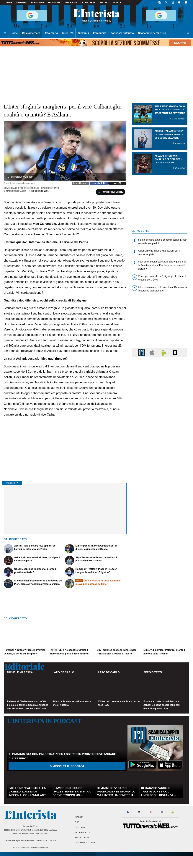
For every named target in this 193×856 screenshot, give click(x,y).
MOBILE (117, 2)
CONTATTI (104, 2)
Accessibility (82, 832)
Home (9, 2)
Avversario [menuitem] (51, 33)
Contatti (80, 827)
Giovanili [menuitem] (83, 33)
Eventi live (37, 2)
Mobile (79, 817)
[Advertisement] (159, 504)
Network (21, 2)
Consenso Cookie (85, 843)
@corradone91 (38, 191)
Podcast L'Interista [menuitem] (122, 33)
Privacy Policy (83, 837)
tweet (117, 183)
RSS (77, 822)
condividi (99, 183)
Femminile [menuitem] (99, 33)
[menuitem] (4, 33)
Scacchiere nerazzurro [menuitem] (152, 33)
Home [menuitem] (14, 33)
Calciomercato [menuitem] (31, 33)
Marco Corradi (15, 191)
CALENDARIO (88, 2)
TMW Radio (70, 2)
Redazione (54, 2)
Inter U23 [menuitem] (67, 33)
